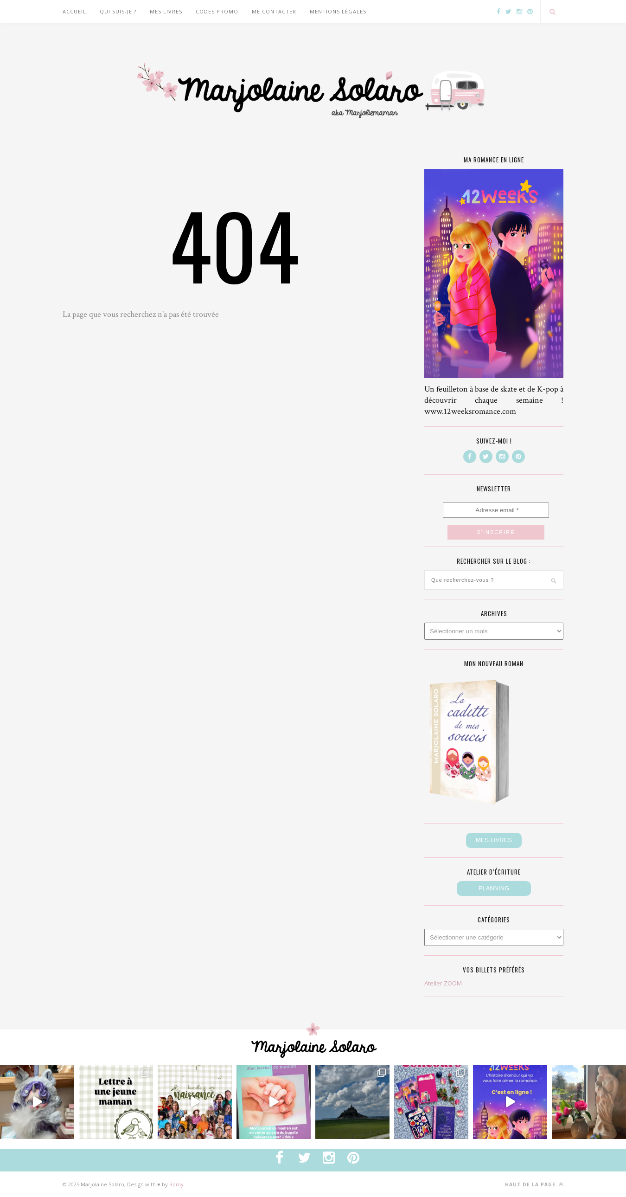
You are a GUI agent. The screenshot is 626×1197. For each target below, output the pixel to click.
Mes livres (166, 11)
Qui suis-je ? (118, 11)
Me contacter (274, 11)
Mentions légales (338, 11)
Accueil (74, 11)
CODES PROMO (217, 11)
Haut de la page (534, 1184)
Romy (176, 1184)
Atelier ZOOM (443, 983)
